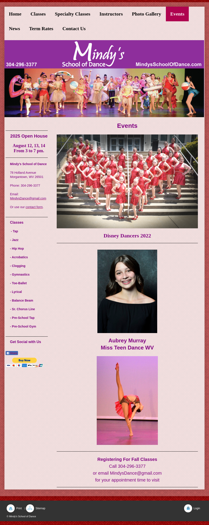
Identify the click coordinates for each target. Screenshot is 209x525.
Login (197, 508)
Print (19, 508)
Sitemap (40, 508)
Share (11, 353)
